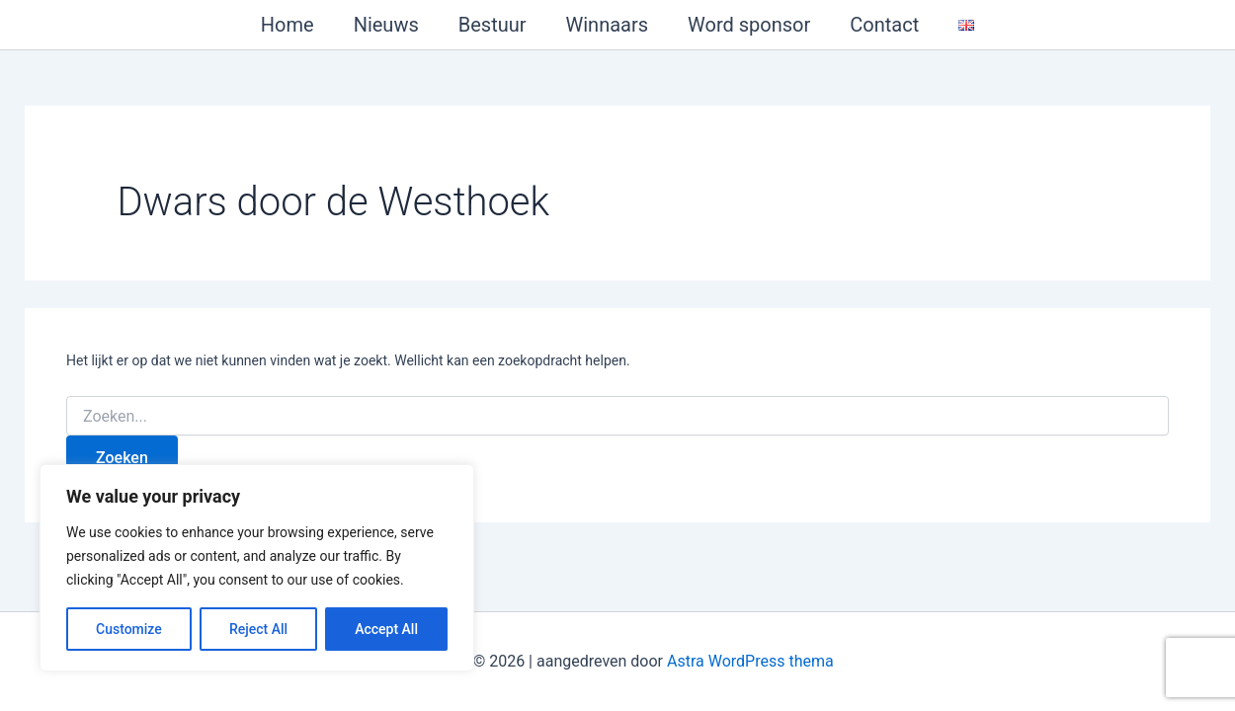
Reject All (258, 629)
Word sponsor (749, 25)
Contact (884, 25)
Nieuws (386, 25)
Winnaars (607, 25)
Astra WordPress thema (750, 661)
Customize (129, 629)
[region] (257, 568)
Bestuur (492, 25)
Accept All (386, 629)
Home (287, 25)
